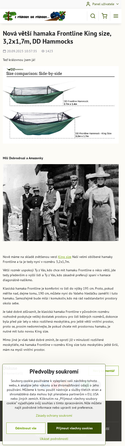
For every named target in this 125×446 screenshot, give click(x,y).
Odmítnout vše (25, 438)
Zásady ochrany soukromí (54, 425)
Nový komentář (104, 371)
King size (64, 257)
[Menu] (115, 16)
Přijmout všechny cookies (74, 438)
